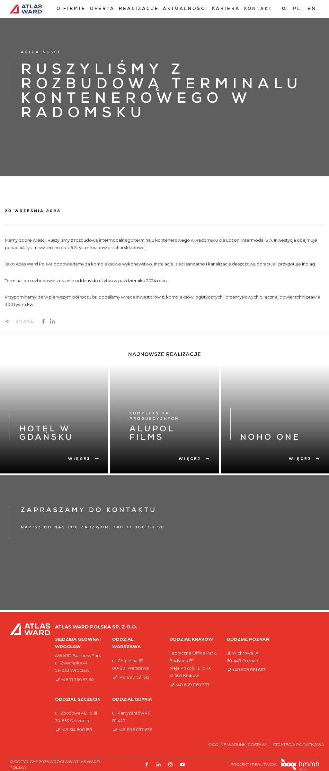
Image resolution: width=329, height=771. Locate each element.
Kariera (226, 9)
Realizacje (139, 9)
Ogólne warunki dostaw (237, 744)
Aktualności (185, 9)
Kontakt (258, 9)
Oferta (102, 9)
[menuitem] (71, 9)
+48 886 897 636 (135, 729)
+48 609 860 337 (192, 684)
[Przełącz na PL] (297, 9)
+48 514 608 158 (76, 729)
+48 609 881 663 (249, 669)
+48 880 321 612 (133, 677)
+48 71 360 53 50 (77, 679)
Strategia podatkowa (298, 744)
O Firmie (71, 9)
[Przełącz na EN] (311, 9)
